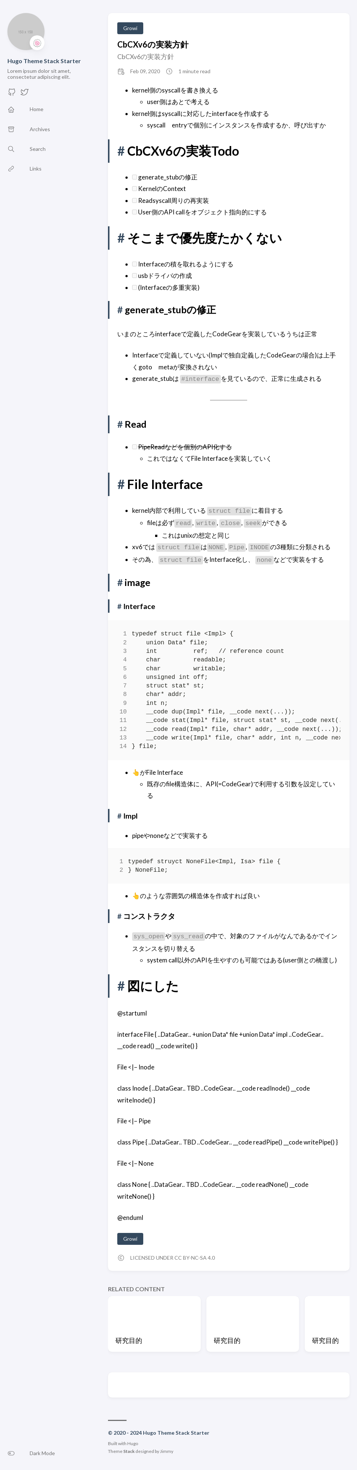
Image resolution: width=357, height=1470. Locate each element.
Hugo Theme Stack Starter (44, 60)
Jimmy (166, 1451)
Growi (130, 28)
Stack (129, 1451)
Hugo (132, 1443)
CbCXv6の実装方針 (153, 44)
